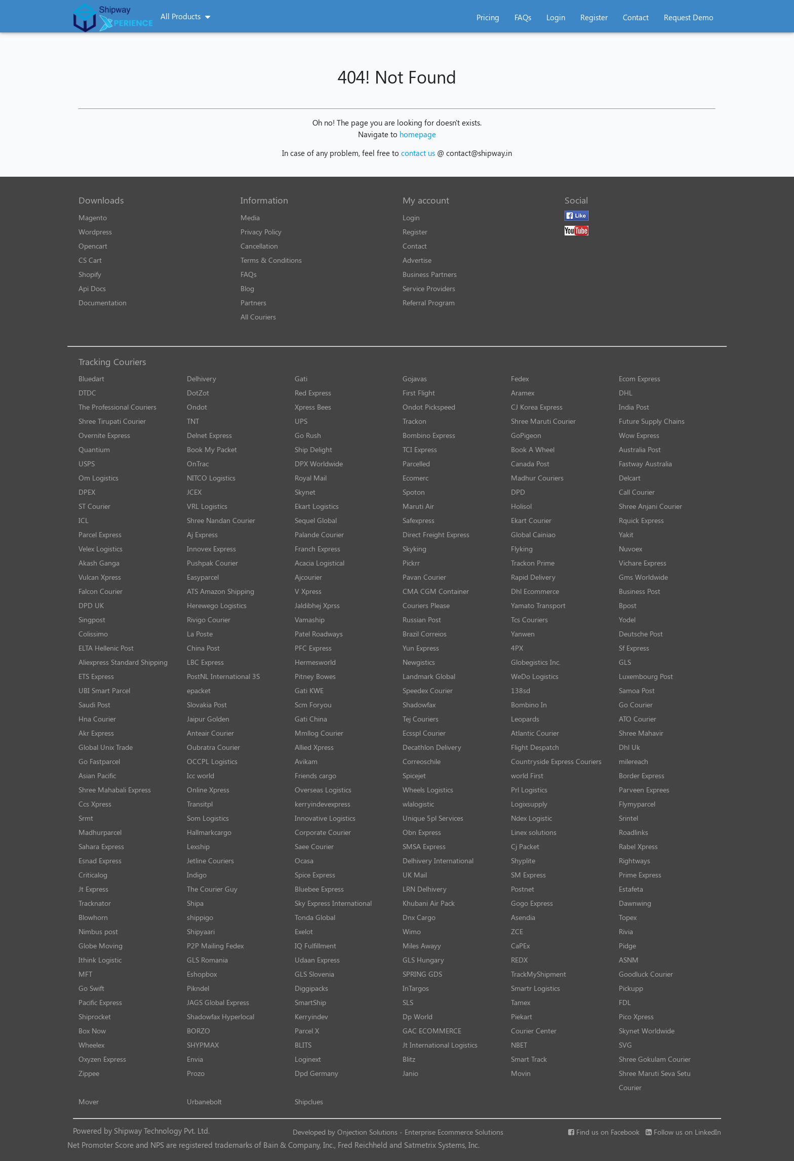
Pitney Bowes (315, 676)
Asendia (523, 917)
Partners (253, 302)
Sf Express (634, 648)
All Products (181, 16)
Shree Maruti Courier (543, 421)
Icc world (200, 775)
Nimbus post (98, 931)
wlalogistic (418, 804)
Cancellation (259, 246)
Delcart (630, 478)
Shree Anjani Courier (650, 506)
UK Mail (415, 874)
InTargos (416, 988)
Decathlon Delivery (432, 747)
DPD (518, 492)
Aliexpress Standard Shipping (123, 662)
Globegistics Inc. (536, 662)
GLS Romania (207, 960)
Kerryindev (311, 1016)
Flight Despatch (535, 747)
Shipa (195, 903)
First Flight (419, 392)
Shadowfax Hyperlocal (220, 1016)
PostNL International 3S (223, 676)
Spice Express (315, 874)
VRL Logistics (207, 506)
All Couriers (258, 317)
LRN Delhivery (425, 889)
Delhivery (201, 378)
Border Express (641, 775)
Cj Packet (525, 846)
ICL (83, 520)
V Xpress (308, 591)
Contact (636, 17)
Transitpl (200, 804)
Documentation (102, 302)
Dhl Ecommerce (535, 591)
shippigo (200, 917)
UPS (301, 421)
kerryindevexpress (322, 804)
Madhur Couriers (537, 478)
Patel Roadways (319, 633)
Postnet (522, 889)
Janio (410, 1073)
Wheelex (91, 1045)
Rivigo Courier (208, 619)
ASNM (629, 960)
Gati (301, 378)
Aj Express (202, 534)
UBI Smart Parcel (104, 690)
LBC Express (205, 662)
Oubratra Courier (213, 747)
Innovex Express (211, 548)
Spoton (414, 492)
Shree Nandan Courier (221, 520)
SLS (408, 1002)
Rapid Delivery (533, 577)
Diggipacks (311, 988)
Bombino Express (429, 435)
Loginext (308, 1059)
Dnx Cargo (419, 917)
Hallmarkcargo (209, 832)
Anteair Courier (210, 733)
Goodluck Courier (646, 974)
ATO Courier (637, 719)
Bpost (628, 605)
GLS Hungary (423, 960)
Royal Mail (311, 478)
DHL (625, 392)
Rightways (634, 860)
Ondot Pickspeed (429, 407)
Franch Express (317, 548)
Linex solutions (534, 832)
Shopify (89, 274)
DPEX (86, 492)
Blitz (409, 1059)
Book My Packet (212, 449)
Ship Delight (313, 449)
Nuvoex (630, 548)
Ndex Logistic (531, 818)
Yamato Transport (538, 605)
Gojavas (415, 378)
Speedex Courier (428, 690)
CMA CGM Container (436, 591)
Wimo (412, 931)
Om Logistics (98, 478)
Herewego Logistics (217, 605)
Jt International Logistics (440, 1045)
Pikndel (198, 988)
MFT (85, 974)
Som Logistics (208, 818)
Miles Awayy (422, 945)
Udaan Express (317, 960)
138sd (520, 690)
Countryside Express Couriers (556, 761)
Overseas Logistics (323, 789)
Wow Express (639, 435)
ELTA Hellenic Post (106, 648)
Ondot (197, 407)
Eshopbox (202, 974)
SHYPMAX (203, 1045)
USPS (86, 463)
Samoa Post (637, 690)
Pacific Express (100, 1002)
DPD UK (91, 605)
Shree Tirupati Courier (112, 421)
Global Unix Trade (105, 747)
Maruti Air (418, 506)
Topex (628, 917)
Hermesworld (315, 662)
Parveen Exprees (644, 789)
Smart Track (529, 1059)
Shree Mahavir (641, 733)
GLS (625, 662)
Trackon (414, 421)
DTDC (87, 392)
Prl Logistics (529, 789)
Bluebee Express (319, 889)
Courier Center (534, 1030)
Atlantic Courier (535, 733)
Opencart (92, 246)
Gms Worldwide (643, 577)
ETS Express (96, 676)
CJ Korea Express (537, 407)
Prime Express (640, 874)
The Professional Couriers (117, 407)
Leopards (525, 719)
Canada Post (530, 463)
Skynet (305, 492)
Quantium (94, 449)
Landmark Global (429, 676)
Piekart (521, 1016)
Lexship (198, 846)
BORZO (198, 1030)
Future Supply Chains (652, 421)
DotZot (198, 392)
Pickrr (411, 563)
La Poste (200, 633)
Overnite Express (104, 435)
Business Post (639, 591)
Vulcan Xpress (99, 577)
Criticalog (92, 874)
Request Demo (688, 17)
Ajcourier (308, 577)
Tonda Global (315, 917)
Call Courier (637, 492)
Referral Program (429, 302)
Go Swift (91, 988)
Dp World (417, 1016)
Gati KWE (309, 690)
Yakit (626, 534)
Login (555, 17)
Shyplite (523, 860)
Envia (195, 1059)
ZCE (517, 931)
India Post (634, 407)
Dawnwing (635, 903)
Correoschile (422, 761)
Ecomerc (415, 478)
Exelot (304, 931)
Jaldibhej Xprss (317, 605)
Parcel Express (100, 534)
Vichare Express (642, 563)
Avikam (306, 761)
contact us (418, 153)
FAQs (522, 17)
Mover (88, 1101)
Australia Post (640, 449)
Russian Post (422, 619)
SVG (625, 1045)
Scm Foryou (313, 704)
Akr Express (96, 733)
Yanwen (523, 633)
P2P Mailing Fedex (215, 945)
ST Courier (94, 506)
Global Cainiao (533, 534)
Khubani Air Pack (429, 903)
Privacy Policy (261, 231)
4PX (517, 648)
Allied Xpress (314, 747)
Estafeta (631, 889)
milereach (633, 761)
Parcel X (307, 1030)
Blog (247, 288)
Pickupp (631, 988)
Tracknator (94, 903)
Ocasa (304, 860)
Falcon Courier (100, 591)
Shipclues (309, 1101)
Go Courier (636, 704)
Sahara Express (101, 846)
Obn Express (422, 832)
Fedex (520, 378)
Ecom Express (639, 378)
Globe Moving (100, 945)
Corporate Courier (323, 832)
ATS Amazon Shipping (220, 591)
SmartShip (310, 1002)
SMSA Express (424, 846)
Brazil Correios (425, 633)
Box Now (92, 1030)
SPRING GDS (422, 974)
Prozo (196, 1073)
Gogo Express (532, 903)
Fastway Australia (645, 463)
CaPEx (520, 945)
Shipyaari (201, 931)
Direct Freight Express (436, 534)
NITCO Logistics (211, 478)
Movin (521, 1073)
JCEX (194, 492)
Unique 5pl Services (433, 818)
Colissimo (93, 633)
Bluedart (91, 378)
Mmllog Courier (319, 733)
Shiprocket (94, 1016)
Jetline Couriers (210, 860)
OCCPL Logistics (212, 761)
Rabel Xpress (638, 846)
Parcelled (416, 463)
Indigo (197, 874)
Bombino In (529, 704)
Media (250, 217)
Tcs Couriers (529, 619)
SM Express (528, 874)
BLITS (303, 1045)
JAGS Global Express (218, 1002)
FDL (625, 1002)
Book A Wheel (532, 449)
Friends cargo (315, 775)
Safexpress (418, 520)
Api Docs (92, 288)
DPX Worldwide (319, 463)
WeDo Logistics (535, 676)
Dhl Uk (629, 747)
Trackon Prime (532, 563)
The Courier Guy (212, 889)
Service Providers (429, 288)
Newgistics (419, 662)
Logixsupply (529, 804)
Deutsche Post (641, 633)
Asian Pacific (97, 775)
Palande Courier (319, 534)
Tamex (520, 1002)
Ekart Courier (531, 520)
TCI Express (420, 449)
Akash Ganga (99, 563)
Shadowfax (419, 704)
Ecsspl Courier (424, 733)
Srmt (85, 818)
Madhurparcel (100, 832)
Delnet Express (209, 435)
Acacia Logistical (319, 563)
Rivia (626, 931)
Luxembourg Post (646, 676)
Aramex (522, 392)
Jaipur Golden (208, 719)
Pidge (627, 945)
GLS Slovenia (314, 974)
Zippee (88, 1073)
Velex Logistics (100, 548)
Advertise (417, 260)
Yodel (627, 619)
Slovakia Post (207, 704)
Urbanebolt (204, 1101)
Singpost (91, 619)
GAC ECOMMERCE (432, 1030)
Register (594, 17)
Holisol (521, 506)
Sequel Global (316, 520)
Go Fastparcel (99, 761)
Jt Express (93, 889)
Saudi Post (94, 704)
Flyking (522, 548)
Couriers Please (426, 605)
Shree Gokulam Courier (655, 1059)
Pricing (488, 17)
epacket (199, 690)
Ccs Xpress (94, 804)
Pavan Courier (424, 577)
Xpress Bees (313, 407)
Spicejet (414, 775)
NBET (519, 1045)
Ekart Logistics (317, 506)
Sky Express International (333, 903)
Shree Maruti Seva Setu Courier (655, 1080)
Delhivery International (438, 860)
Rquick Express (641, 520)
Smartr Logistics (535, 988)
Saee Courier (314, 846)
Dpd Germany (316, 1073)
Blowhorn (93, 917)
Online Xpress (208, 789)
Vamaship (310, 619)
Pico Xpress (636, 1016)
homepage (418, 134)
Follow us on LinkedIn (683, 1132)
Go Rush (308, 435)
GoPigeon (526, 435)
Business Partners (430, 274)
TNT (193, 421)
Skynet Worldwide (646, 1030)
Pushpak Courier (212, 563)
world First (527, 775)
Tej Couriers (421, 719)
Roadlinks (633, 832)
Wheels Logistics (428, 789)
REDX (519, 960)
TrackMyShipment (538, 974)
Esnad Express (100, 860)
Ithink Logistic (100, 960)
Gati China (311, 719)
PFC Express (313, 648)
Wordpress (95, 231)
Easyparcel (203, 577)
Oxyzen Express (102, 1059)
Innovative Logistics (325, 818)
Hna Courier (97, 719)
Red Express (313, 392)
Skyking (414, 548)
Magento (92, 217)
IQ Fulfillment (315, 945)
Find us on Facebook (604, 1132)
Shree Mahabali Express (114, 789)
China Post (203, 648)
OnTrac (198, 463)
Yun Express (421, 648)
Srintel (628, 818)
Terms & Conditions (271, 260)
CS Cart (90, 260)
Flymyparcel (637, 804)
